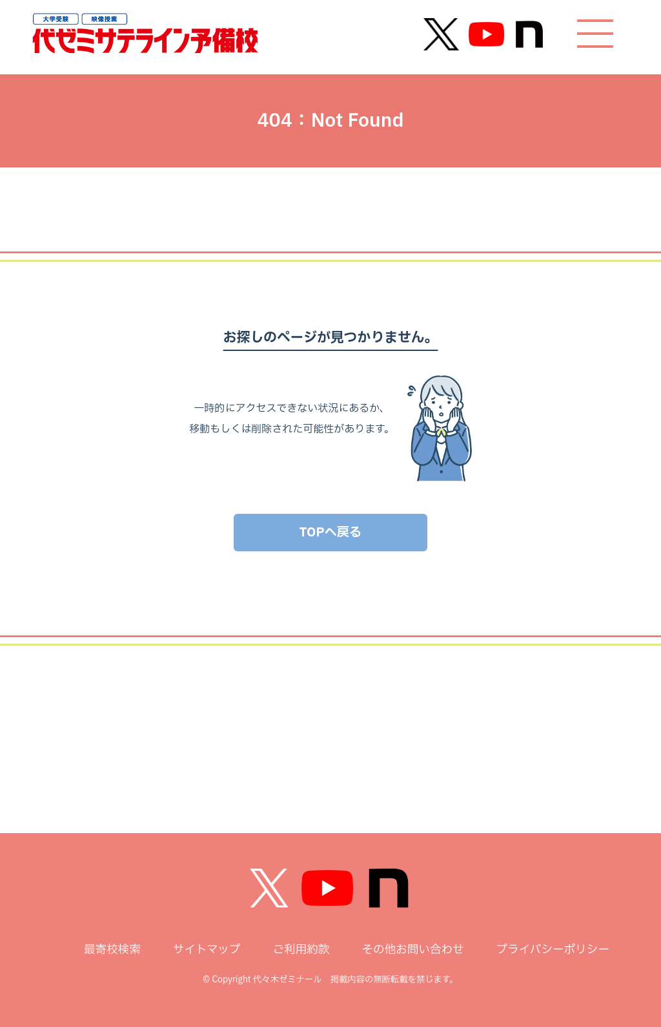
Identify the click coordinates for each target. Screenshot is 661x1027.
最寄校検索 (112, 949)
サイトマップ (207, 949)
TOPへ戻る (330, 533)
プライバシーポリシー (552, 949)
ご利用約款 (300, 949)
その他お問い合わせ (412, 949)
